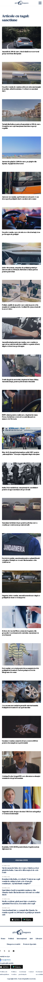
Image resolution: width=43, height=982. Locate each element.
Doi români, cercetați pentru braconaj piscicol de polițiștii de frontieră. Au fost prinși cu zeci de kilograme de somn (20, 670)
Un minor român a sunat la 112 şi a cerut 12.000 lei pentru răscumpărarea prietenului (20, 742)
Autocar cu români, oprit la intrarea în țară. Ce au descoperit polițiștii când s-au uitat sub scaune (20, 198)
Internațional (22, 938)
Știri (31, 938)
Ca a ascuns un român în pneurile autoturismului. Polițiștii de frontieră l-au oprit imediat (20, 706)
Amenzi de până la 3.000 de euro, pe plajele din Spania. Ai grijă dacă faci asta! (19, 162)
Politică (11, 938)
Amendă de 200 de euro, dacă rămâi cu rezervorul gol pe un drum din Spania (20, 52)
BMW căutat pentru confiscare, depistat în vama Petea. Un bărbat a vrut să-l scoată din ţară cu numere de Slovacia (20, 417)
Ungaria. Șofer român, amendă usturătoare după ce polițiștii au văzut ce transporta (21, 596)
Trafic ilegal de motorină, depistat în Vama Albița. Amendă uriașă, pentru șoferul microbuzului (20, 380)
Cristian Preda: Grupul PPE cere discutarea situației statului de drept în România (21, 777)
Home (3, 938)
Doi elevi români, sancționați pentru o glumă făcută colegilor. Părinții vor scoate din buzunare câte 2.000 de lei (21, 560)
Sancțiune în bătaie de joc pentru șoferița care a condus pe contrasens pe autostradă (19, 524)
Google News (6, 960)
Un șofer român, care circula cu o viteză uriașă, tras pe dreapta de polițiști (21, 233)
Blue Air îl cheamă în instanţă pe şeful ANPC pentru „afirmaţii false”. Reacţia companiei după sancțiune (21, 453)
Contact (31, 972)
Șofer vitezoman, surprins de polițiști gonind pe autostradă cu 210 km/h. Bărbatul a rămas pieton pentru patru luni (20, 269)
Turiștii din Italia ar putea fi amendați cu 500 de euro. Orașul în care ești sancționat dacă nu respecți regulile (21, 126)
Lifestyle (39, 938)
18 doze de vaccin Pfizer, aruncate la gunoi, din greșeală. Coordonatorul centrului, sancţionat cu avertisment (20, 633)
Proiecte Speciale (29, 944)
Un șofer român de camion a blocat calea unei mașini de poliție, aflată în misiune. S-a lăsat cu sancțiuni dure (21, 89)
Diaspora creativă (13, 944)
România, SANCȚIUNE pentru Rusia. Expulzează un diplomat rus (20, 848)
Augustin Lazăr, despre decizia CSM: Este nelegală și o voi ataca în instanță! (21, 812)
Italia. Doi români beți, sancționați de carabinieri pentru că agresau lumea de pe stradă (20, 488)
